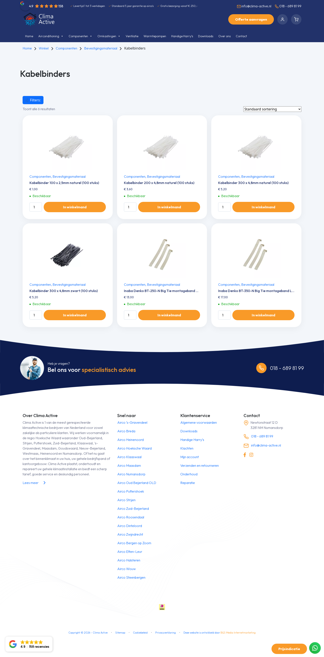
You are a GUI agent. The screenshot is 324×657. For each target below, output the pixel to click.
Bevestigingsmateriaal (100, 48)
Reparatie (187, 483)
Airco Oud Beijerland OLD (136, 483)
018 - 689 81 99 (288, 6)
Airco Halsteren (128, 560)
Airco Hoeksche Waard (134, 448)
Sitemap (120, 632)
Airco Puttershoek (130, 491)
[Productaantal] (35, 207)
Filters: (33, 100)
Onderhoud (188, 474)
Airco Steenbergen (131, 577)
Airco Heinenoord (130, 439)
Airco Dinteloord (129, 526)
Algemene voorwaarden (198, 422)
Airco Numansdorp (131, 474)
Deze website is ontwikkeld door (220, 632)
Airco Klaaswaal (129, 457)
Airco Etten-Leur (129, 551)
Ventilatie (132, 36)
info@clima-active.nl (254, 6)
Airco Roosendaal (130, 517)
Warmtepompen (154, 36)
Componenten (80, 36)
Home (29, 36)
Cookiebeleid (140, 632)
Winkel (44, 48)
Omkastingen (108, 36)
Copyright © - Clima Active (88, 632)
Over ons (224, 36)
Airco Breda (126, 431)
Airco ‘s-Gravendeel (132, 422)
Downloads (205, 36)
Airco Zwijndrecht (130, 534)
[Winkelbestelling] (272, 109)
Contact (241, 36)
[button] (28, 644)
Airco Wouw (126, 569)
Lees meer (35, 482)
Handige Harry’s (182, 36)
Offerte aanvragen (251, 19)
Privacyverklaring (165, 632)
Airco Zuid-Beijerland (133, 508)
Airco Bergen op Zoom (134, 543)
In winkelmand (74, 207)
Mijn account (189, 457)
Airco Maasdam (129, 465)
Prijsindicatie (289, 649)
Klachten (186, 448)
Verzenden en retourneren (199, 465)
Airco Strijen (126, 500)
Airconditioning (50, 36)
